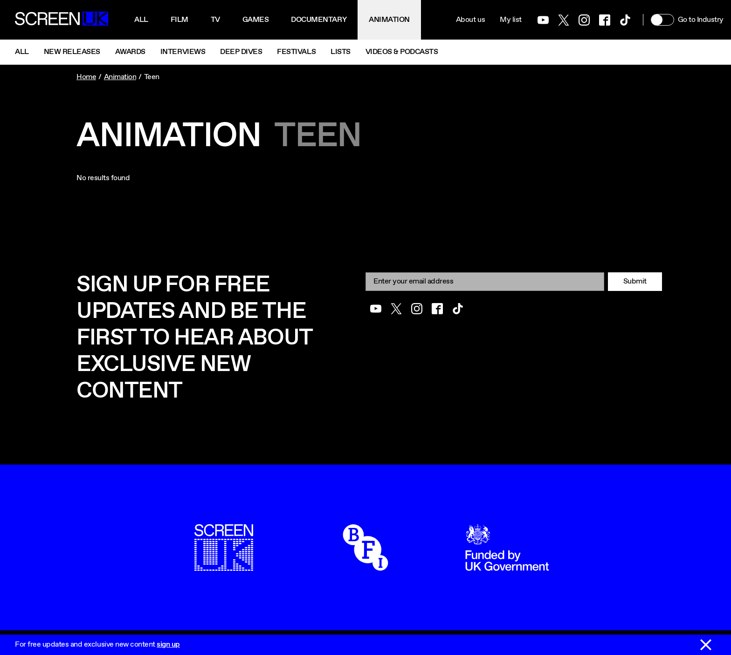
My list (511, 20)
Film (179, 20)
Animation (389, 20)
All (141, 20)
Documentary (318, 20)
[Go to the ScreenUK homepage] (61, 20)
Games (255, 20)
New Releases (72, 52)
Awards (130, 52)
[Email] (485, 281)
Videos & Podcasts (402, 52)
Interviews (182, 52)
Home (86, 77)
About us (470, 20)
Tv (215, 20)
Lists (341, 52)
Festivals (296, 52)
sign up (168, 644)
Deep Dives (241, 52)
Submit (635, 281)
